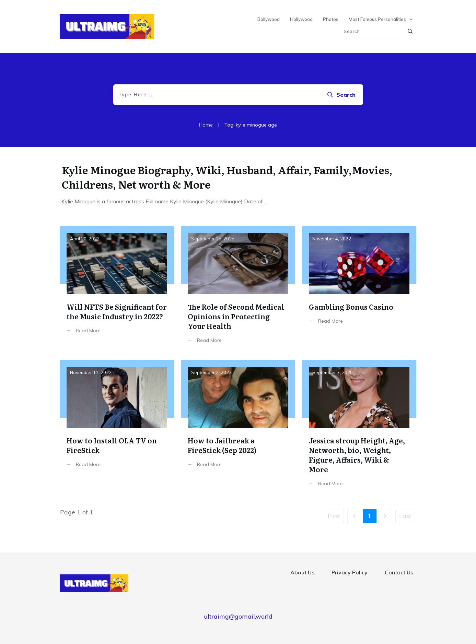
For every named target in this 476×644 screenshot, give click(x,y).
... (265, 201)
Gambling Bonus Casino (359, 290)
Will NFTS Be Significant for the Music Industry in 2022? (117, 290)
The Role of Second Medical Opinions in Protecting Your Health (238, 290)
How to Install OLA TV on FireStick (117, 428)
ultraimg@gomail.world (238, 616)
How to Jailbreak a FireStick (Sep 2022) (238, 428)
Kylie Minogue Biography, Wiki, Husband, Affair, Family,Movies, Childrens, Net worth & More (227, 177)
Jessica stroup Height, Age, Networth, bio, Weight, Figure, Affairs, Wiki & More (359, 428)
